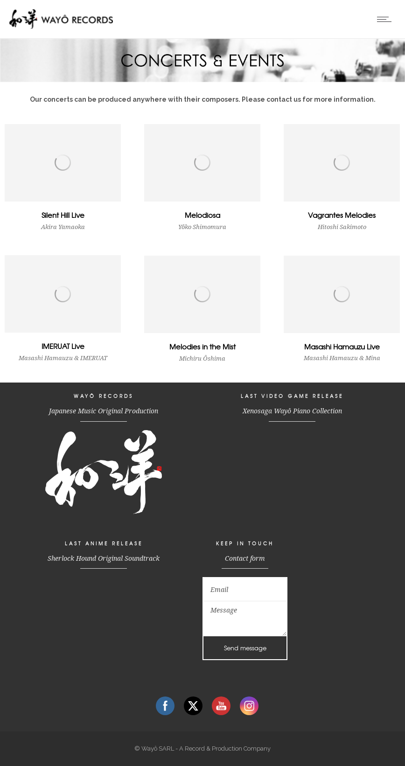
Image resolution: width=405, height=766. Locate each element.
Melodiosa (202, 215)
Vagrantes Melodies (342, 215)
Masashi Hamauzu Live (342, 346)
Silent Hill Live (63, 215)
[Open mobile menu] (386, 19)
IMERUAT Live (63, 346)
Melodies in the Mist (202, 346)
